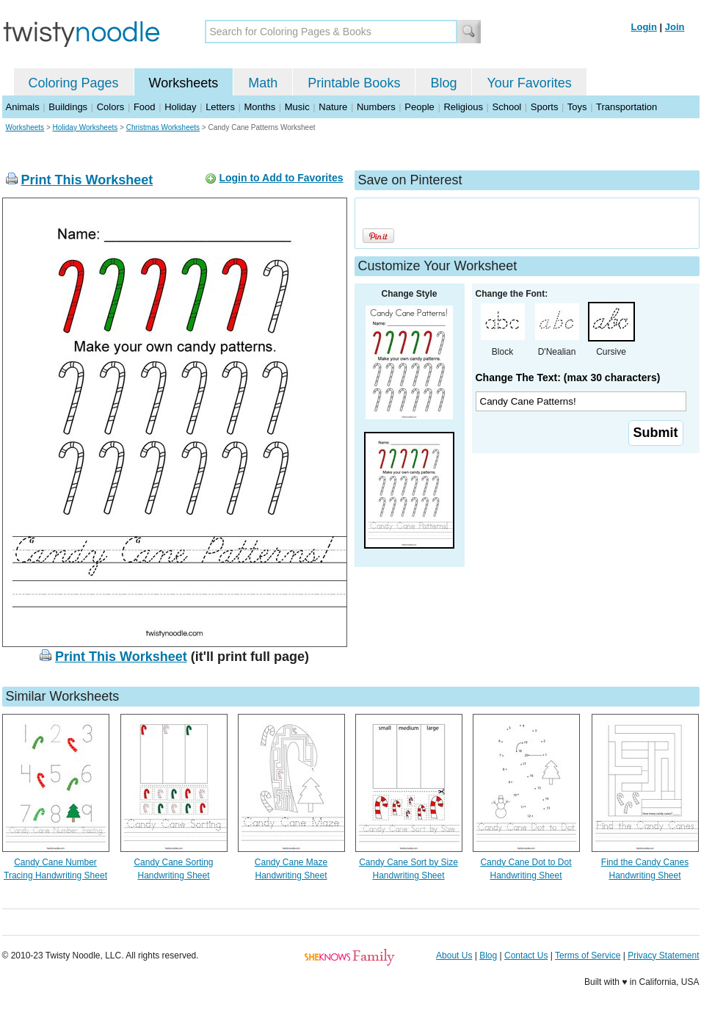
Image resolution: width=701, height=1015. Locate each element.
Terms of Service (587, 955)
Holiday (180, 106)
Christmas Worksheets (163, 127)
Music (297, 106)
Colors (111, 106)
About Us (454, 955)
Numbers (376, 106)
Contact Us (526, 955)
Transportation (626, 106)
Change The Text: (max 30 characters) (568, 377)
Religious (462, 106)
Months (260, 106)
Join (675, 26)
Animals (23, 106)
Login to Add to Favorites (281, 178)
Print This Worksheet (87, 180)
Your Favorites (529, 83)
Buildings (67, 106)
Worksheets (184, 83)
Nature (333, 106)
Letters (220, 106)
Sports (545, 106)
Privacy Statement (663, 955)
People (419, 106)
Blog (443, 83)
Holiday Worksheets (85, 127)
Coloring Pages (74, 83)
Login (644, 26)
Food (145, 106)
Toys (577, 106)
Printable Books (354, 83)
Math (262, 83)
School (507, 106)
